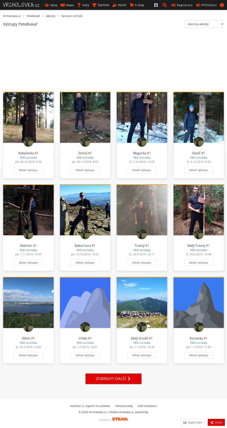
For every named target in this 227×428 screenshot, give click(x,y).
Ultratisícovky (124, 406)
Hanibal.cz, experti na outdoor (90, 406)
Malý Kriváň (139, 338)
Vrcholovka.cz (12, 16)
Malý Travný (196, 245)
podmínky (141, 412)
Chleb (83, 338)
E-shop (137, 5)
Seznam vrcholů (72, 16)
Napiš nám (192, 422)
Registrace (182, 5)
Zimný (82, 153)
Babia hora (83, 245)
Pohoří (119, 5)
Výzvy (51, 5)
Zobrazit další (113, 378)
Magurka (139, 153)
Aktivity (50, 16)
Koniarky (196, 338)
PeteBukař (33, 16)
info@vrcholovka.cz (121, 412)
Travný (139, 245)
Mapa (67, 5)
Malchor (26, 245)
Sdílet (216, 422)
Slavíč (196, 153)
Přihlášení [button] (206, 5)
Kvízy (83, 5)
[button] (165, 5)
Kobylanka (26, 153)
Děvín (26, 338)
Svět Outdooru (147, 406)
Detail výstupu (28, 170)
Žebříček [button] (100, 5)
